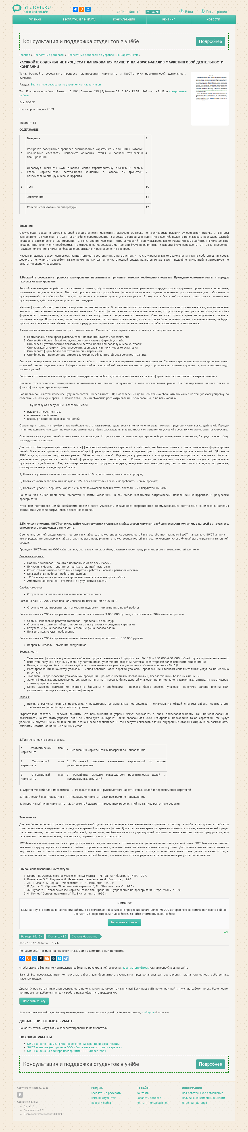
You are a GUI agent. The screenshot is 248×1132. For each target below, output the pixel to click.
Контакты (127, 11)
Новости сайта (101, 1103)
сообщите (148, 1012)
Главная (35, 19)
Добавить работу (34, 1001)
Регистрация (216, 11)
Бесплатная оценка (124, 922)
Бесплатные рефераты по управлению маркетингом (103, 55)
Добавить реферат (148, 1098)
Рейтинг (168, 19)
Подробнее (210, 41)
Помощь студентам (103, 1098)
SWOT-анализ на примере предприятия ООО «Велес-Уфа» (66, 1051)
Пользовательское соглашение (202, 1093)
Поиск (152, 12)
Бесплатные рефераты (79, 19)
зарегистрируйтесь (136, 968)
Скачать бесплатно (84, 936)
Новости (213, 19)
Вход (189, 11)
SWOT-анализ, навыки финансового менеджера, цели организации (73, 1044)
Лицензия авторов (194, 1103)
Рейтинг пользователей (152, 1103)
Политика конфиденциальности (203, 1098)
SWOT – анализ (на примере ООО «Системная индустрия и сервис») (74, 1047)
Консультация (124, 19)
